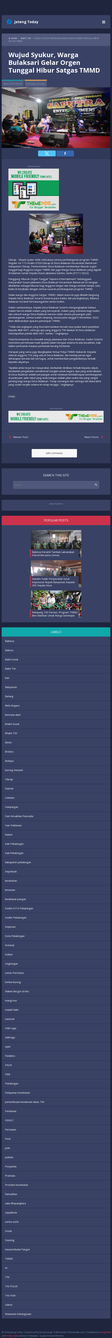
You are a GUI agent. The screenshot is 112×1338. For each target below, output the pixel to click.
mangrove (11, 1000)
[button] (47, 153)
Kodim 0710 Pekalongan (19, 908)
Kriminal (9, 945)
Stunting (9, 1240)
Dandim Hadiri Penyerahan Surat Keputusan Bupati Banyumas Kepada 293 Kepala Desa (53, 582)
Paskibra (10, 1055)
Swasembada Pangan (17, 1249)
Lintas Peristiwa (14, 972)
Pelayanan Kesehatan (17, 1092)
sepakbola (11, 1212)
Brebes (9, 751)
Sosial (8, 1231)
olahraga (10, 1037)
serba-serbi (12, 1221)
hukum (8, 834)
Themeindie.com (75, 1332)
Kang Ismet (105, 1332)
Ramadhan (11, 1194)
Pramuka (10, 1175)
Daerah (9, 788)
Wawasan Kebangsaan (18, 1314)
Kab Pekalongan (14, 843)
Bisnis (8, 742)
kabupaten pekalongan (18, 862)
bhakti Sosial (12, 724)
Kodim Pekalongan (15, 917)
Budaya (9, 760)
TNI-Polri (10, 1295)
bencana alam (13, 714)
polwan (9, 1157)
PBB (7, 1074)
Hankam (9, 797)
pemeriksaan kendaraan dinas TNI (24, 1102)
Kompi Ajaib (12, 1335)
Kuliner (9, 954)
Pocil (7, 1138)
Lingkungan (11, 963)
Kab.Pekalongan (14, 853)
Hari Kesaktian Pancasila (19, 816)
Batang (9, 696)
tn (6, 1267)
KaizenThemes (56, 1335)
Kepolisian (11, 871)
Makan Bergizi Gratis (17, 991)
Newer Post (18, 437)
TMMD (9, 1258)
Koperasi (10, 926)
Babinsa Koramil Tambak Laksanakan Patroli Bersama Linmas (53, 553)
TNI (7, 1277)
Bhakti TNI (11, 733)
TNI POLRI (11, 1286)
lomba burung (13, 982)
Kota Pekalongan (15, 936)
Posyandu (11, 1166)
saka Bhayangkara (15, 1203)
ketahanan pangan (15, 899)
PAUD (8, 1065)
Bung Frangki (46, 1332)
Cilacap (9, 779)
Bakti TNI (10, 668)
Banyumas (11, 687)
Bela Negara (12, 705)
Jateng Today (26, 21)
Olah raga (10, 1028)
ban (7, 677)
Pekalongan (11, 1083)
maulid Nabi (11, 1009)
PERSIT (9, 1120)
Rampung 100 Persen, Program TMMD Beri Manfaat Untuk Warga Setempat (54, 614)
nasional (9, 1019)
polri (7, 1148)
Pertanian (10, 1129)
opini (7, 1046)
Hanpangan (11, 807)
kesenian (10, 889)
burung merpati (14, 770)
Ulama (8, 1304)
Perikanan (10, 1111)
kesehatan (11, 880)
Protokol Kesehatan (16, 1184)
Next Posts (94, 437)
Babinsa (9, 641)
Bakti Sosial (11, 659)
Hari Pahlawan (13, 825)
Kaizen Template (29, 1335)
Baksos (9, 650)
